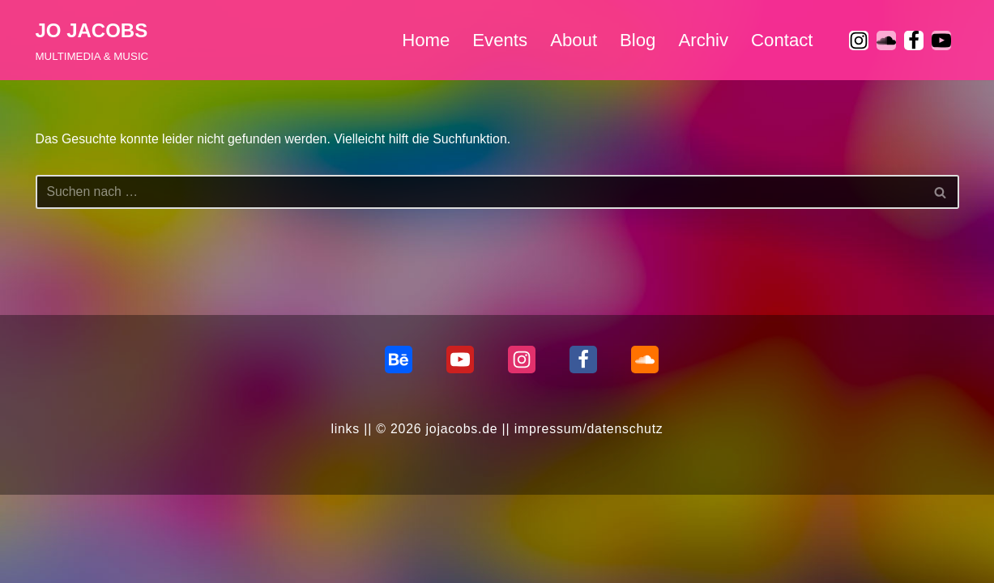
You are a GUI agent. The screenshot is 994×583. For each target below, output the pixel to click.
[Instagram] (858, 40)
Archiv (702, 40)
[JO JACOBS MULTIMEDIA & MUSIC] (92, 40)
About (572, 40)
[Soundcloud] (645, 448)
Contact (781, 40)
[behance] (398, 448)
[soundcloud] (886, 40)
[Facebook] (914, 40)
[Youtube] (941, 40)
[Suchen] (479, 193)
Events (497, 40)
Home (423, 40)
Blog (636, 40)
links (343, 517)
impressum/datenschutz (589, 517)
